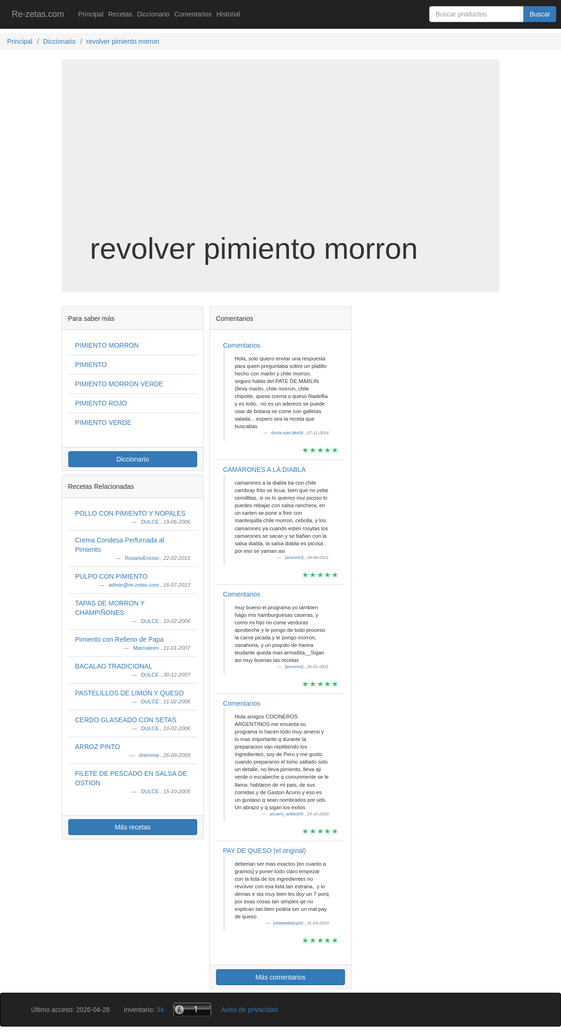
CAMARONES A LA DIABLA (264, 469)
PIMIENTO (91, 364)
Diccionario (153, 14)
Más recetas (133, 827)
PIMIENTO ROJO (101, 403)
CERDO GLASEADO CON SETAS (125, 720)
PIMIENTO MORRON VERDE (119, 384)
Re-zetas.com (38, 14)
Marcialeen (146, 648)
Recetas (120, 14)
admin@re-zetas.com (134, 585)
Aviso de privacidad (249, 1009)
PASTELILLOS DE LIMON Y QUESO (129, 693)
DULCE (150, 522)
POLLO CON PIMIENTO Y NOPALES (130, 513)
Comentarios (192, 14)
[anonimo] (295, 557)
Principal (91, 14)
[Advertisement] (280, 157)
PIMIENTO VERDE (103, 422)
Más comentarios (281, 977)
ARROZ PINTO (97, 746)
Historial (228, 14)
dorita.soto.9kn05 (288, 432)
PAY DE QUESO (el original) (264, 850)
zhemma (149, 755)
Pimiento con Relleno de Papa (119, 639)
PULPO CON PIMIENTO (111, 576)
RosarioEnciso (142, 558)
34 (160, 1009)
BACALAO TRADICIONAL (113, 666)
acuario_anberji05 (287, 814)
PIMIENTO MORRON (107, 345)
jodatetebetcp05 (289, 923)
